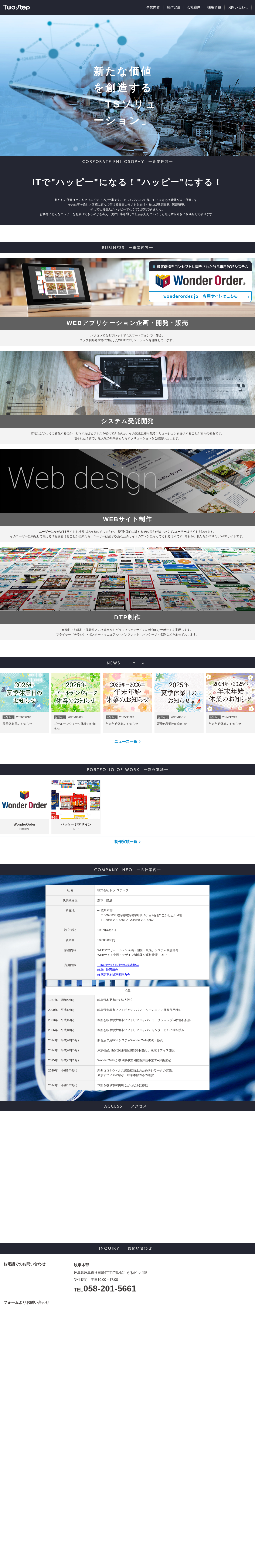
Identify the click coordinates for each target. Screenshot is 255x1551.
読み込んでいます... (163, 1424)
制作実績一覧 (125, 842)
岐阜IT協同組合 (107, 969)
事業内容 (153, 7)
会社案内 (194, 7)
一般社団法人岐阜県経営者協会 (118, 965)
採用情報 (214, 7)
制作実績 (173, 7)
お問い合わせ (238, 7)
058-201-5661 (109, 1288)
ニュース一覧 (125, 741)
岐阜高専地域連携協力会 (113, 974)
